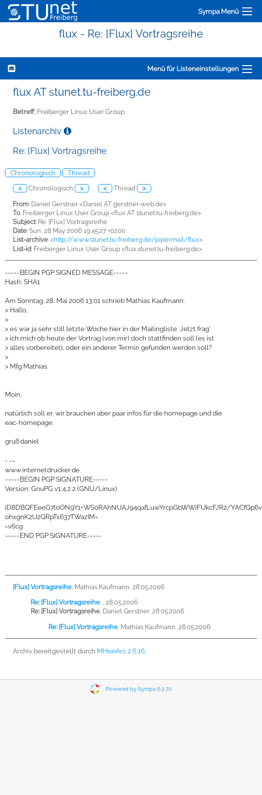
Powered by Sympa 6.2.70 (139, 689)
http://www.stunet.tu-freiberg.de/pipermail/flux (126, 239)
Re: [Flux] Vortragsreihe (65, 602)
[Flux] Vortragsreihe (42, 587)
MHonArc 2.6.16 (121, 651)
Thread (78, 173)
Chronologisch (32, 173)
